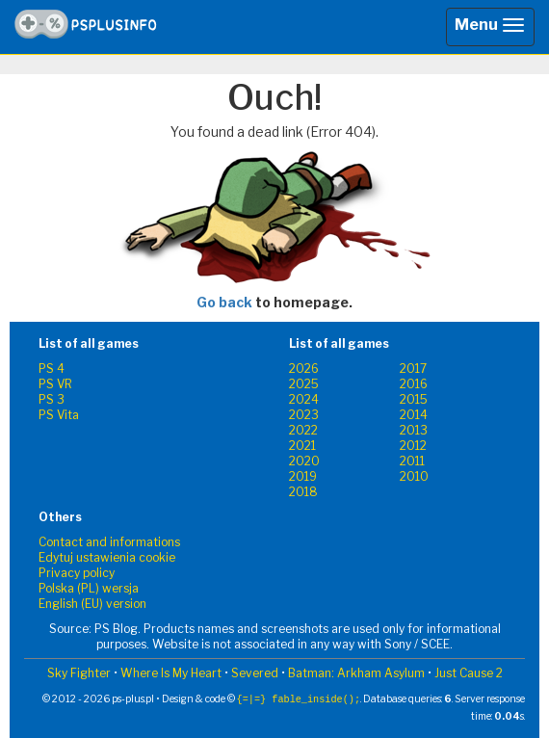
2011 (412, 461)
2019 (303, 476)
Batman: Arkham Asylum (356, 673)
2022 (303, 430)
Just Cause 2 (468, 673)
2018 (303, 492)
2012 (413, 445)
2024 (304, 399)
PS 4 (52, 368)
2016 (414, 384)
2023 (304, 415)
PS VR (55, 384)
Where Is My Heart (171, 673)
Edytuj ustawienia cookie (107, 557)
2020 (304, 461)
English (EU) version (92, 603)
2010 (414, 476)
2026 (304, 368)
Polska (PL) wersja (89, 588)
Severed (254, 673)
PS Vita (59, 415)
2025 (304, 384)
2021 (302, 445)
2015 (414, 399)
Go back (224, 302)
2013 (414, 430)
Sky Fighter (79, 673)
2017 (413, 368)
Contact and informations (109, 542)
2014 (414, 415)
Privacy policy (77, 573)
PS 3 (52, 399)
